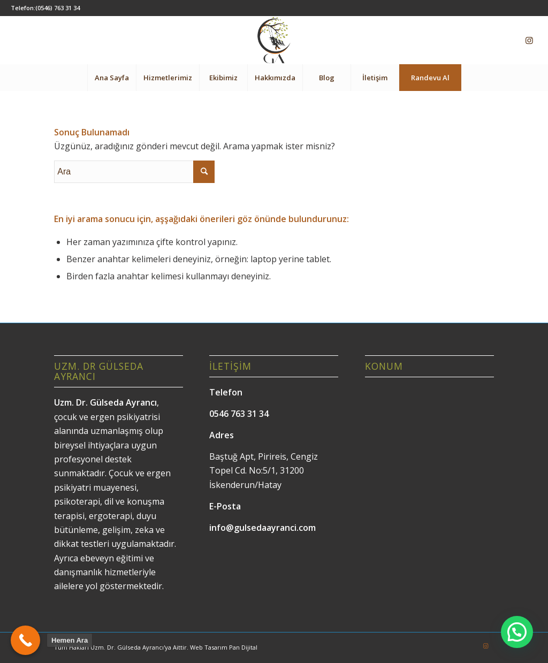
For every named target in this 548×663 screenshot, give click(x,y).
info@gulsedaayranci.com (262, 528)
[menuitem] (111, 77)
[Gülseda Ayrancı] (273, 40)
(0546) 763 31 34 (57, 8)
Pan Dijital (243, 647)
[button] (517, 632)
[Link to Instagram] (529, 40)
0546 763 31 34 (239, 414)
